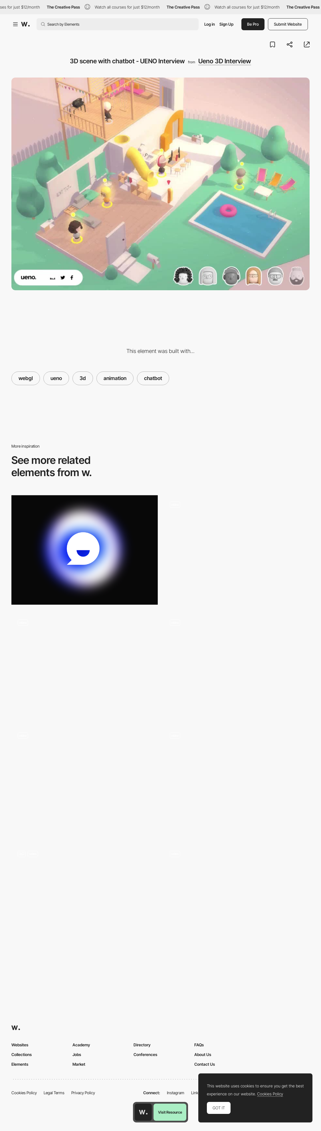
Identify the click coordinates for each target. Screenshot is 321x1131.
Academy (81, 1044)
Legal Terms (54, 1092)
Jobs (76, 1054)
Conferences (145, 1054)
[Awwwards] (25, 24)
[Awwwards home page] (143, 1112)
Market (78, 1064)
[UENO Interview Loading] (236, 665)
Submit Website (288, 24)
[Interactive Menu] (84, 899)
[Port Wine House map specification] (236, 896)
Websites (19, 1044)
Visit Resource (170, 1112)
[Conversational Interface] (84, 665)
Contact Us (204, 1064)
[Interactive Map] (236, 781)
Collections (21, 1054)
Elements (19, 1064)
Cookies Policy (24, 1092)
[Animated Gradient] (84, 550)
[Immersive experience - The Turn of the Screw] (84, 778)
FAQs (199, 1044)
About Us (202, 1054)
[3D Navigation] (236, 547)
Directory (142, 1044)
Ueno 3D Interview (224, 61)
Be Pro (253, 24)
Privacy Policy (83, 1092)
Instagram (175, 1092)
